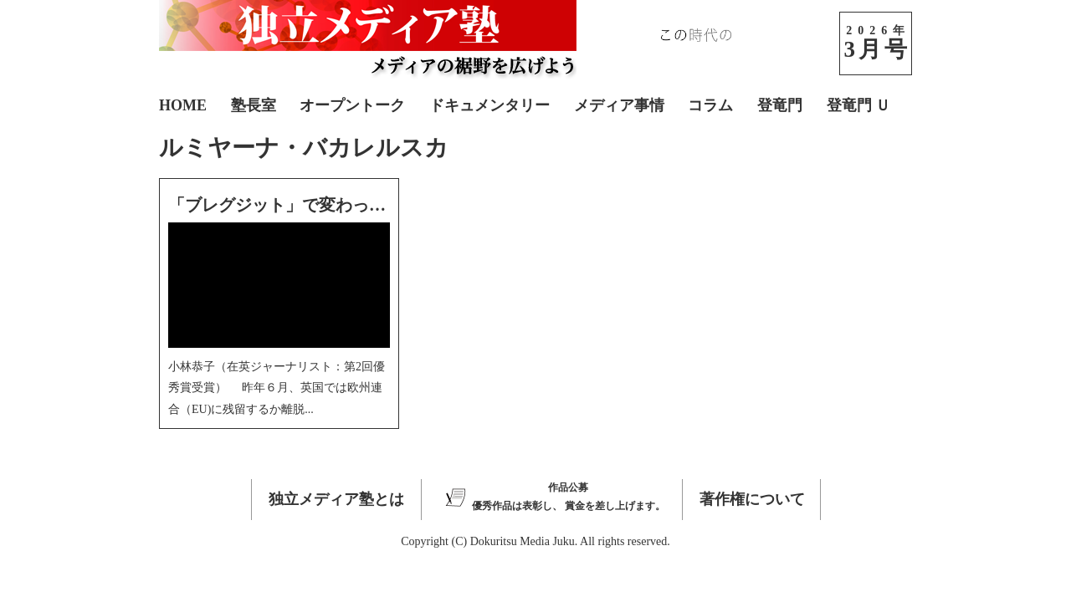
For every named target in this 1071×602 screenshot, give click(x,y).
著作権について (752, 499)
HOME (183, 105)
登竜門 (779, 105)
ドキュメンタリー (489, 105)
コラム (710, 105)
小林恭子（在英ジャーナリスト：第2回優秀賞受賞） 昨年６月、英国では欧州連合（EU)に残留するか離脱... (276, 387)
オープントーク (352, 105)
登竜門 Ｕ (859, 105)
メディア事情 (619, 105)
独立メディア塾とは (336, 499)
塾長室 (253, 105)
